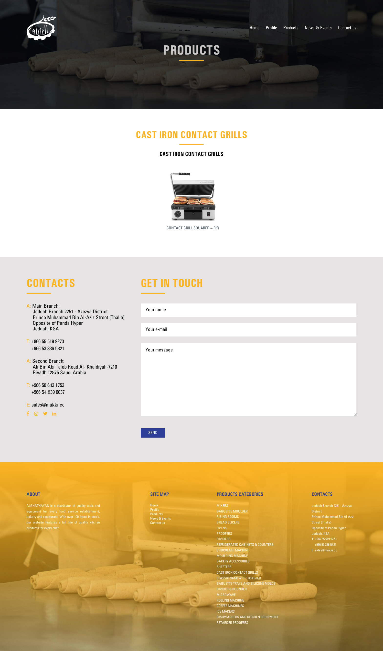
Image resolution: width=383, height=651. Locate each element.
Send (153, 433)
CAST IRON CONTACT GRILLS (237, 572)
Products (290, 27)
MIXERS (222, 506)
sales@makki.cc (48, 405)
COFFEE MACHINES (230, 606)
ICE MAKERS (226, 611)
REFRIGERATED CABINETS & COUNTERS (245, 544)
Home (254, 27)
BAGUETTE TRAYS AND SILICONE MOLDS (246, 583)
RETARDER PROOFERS (232, 623)
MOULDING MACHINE (232, 556)
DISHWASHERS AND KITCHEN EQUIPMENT (247, 617)
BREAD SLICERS (228, 522)
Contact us (347, 27)
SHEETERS (224, 567)
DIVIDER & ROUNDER (232, 589)
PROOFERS (224, 533)
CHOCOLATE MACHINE (233, 550)
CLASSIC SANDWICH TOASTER (239, 578)
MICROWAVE (226, 595)
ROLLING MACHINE (230, 600)
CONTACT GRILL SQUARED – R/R (193, 228)
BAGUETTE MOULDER (232, 511)
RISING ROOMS (228, 517)
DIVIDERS (224, 539)
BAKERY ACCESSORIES (233, 561)
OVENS (222, 528)
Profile (271, 27)
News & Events (318, 27)
